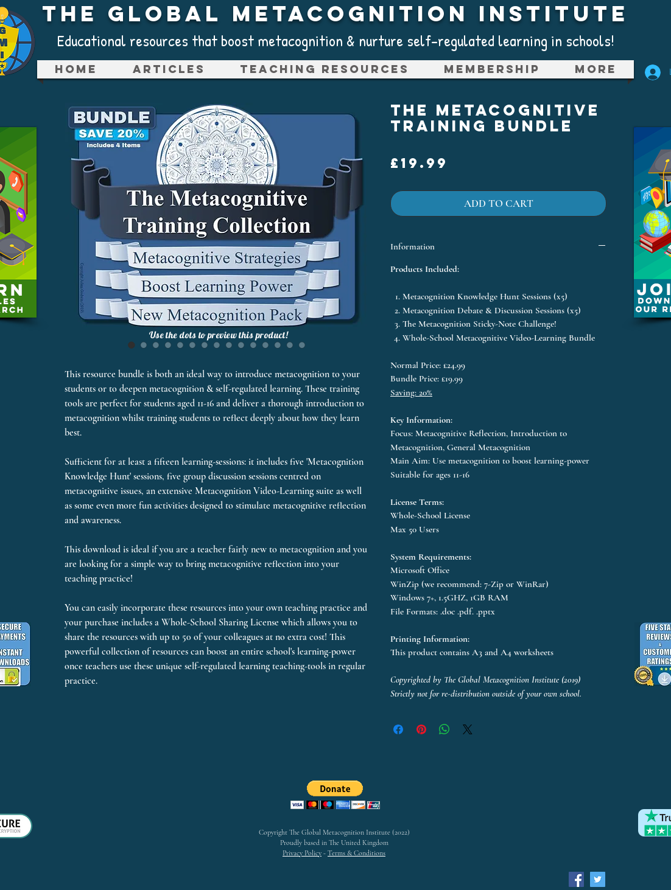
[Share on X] (467, 729)
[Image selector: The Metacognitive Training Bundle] (131, 345)
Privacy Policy (302, 853)
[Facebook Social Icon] (576, 879)
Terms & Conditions (356, 853)
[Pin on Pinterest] (421, 729)
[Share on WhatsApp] (444, 729)
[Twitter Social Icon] (597, 879)
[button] (324, 69)
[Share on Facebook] (398, 729)
